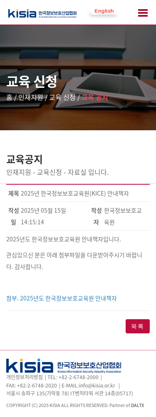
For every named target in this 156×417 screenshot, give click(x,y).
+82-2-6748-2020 (37, 385)
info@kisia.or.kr (97, 385)
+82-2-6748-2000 (79, 377)
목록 (137, 326)
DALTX (137, 405)
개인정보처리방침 (24, 377)
